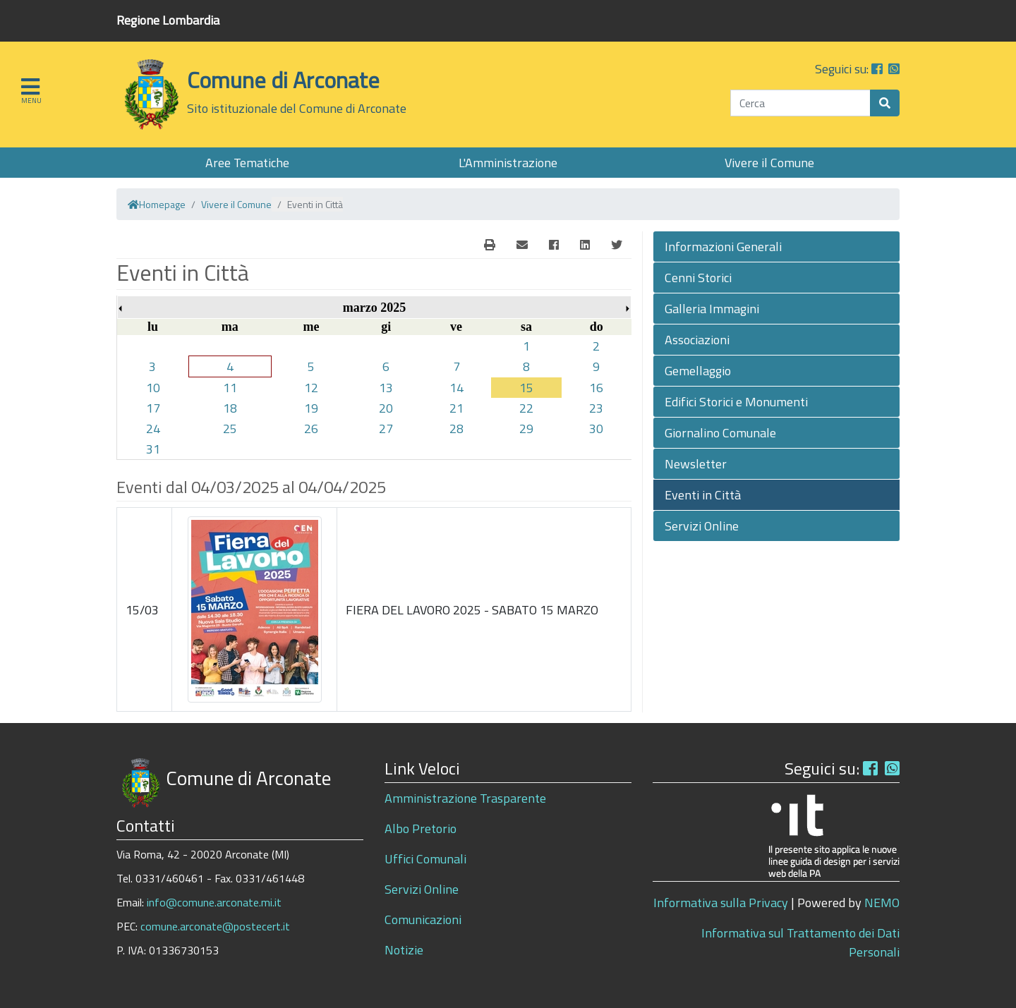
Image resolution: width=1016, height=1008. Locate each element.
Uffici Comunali (425, 858)
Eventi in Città (703, 494)
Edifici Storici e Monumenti (736, 401)
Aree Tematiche (247, 162)
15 (526, 387)
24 (153, 428)
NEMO (882, 902)
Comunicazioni (423, 919)
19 (311, 408)
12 (311, 387)
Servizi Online (702, 525)
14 (456, 387)
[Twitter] (616, 244)
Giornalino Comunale (720, 432)
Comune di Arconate (283, 80)
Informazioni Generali (723, 246)
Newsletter (696, 463)
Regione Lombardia (167, 20)
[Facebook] (554, 244)
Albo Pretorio (420, 828)
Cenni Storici (698, 277)
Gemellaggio (698, 370)
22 (526, 408)
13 (386, 387)
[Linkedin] (585, 244)
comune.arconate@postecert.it (215, 926)
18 (230, 408)
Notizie (404, 949)
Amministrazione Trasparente (465, 798)
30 (596, 428)
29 (526, 428)
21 (456, 408)
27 (386, 428)
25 (230, 428)
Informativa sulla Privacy (720, 902)
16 (596, 387)
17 (153, 408)
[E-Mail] (489, 244)
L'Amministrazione (508, 162)
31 (153, 449)
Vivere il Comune (769, 162)
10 (153, 387)
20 (386, 408)
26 (311, 428)
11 (230, 387)
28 (456, 428)
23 (596, 408)
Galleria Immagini (712, 308)
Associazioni (697, 339)
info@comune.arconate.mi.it (214, 902)
